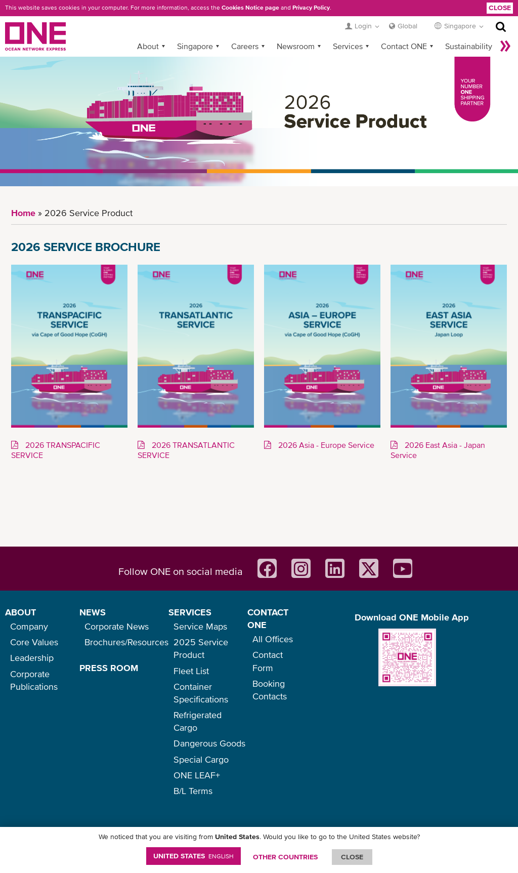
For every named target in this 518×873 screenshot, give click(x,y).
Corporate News (116, 626)
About (148, 46)
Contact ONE (404, 46)
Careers (244, 46)
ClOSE (352, 857)
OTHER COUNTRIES (285, 857)
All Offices (272, 639)
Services (348, 46)
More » (505, 46)
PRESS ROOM (108, 667)
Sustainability (468, 46)
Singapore (195, 46)
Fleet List (191, 671)
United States (193, 856)
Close (500, 8)
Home (23, 212)
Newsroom (296, 46)
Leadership (32, 657)
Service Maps (200, 626)
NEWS (92, 612)
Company (29, 626)
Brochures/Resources (126, 642)
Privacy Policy (311, 7)
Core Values (34, 642)
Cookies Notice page (250, 7)
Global (407, 26)
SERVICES (189, 612)
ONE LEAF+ (197, 775)
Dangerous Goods (209, 743)
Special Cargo (201, 759)
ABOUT (20, 612)
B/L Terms (193, 790)
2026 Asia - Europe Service (325, 444)
